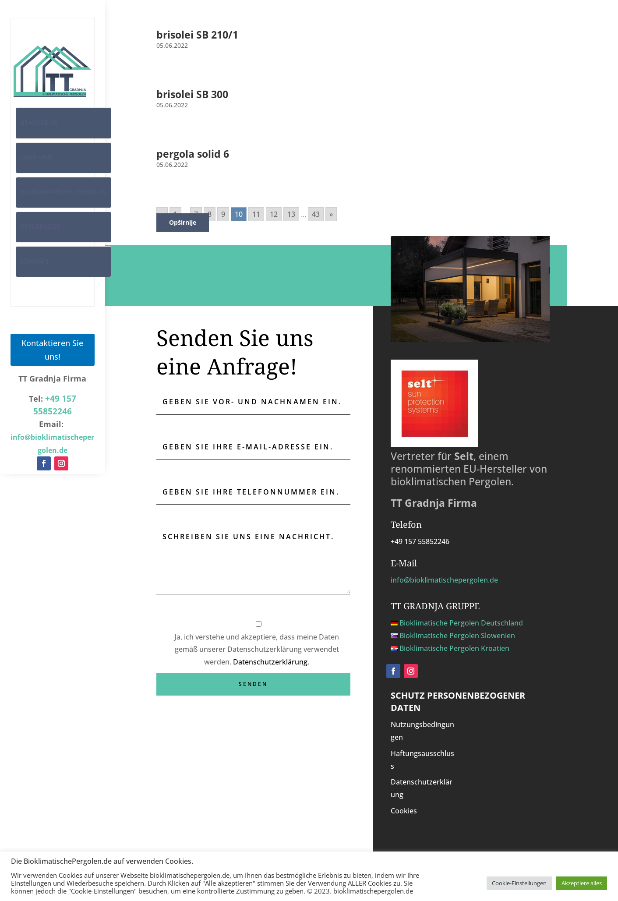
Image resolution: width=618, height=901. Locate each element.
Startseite (39, 123)
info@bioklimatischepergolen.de (444, 580)
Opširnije (182, 222)
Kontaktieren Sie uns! (52, 349)
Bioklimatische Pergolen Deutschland (461, 623)
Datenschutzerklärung (270, 662)
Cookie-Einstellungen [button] (519, 883)
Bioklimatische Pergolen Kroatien (454, 648)
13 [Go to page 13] (291, 214)
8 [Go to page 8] (210, 214)
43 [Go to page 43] (316, 214)
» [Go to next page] (331, 214)
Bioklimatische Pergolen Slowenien (457, 635)
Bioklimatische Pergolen (63, 192)
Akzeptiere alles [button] (581, 883)
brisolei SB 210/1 (197, 35)
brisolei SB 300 (192, 94)
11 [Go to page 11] (256, 214)
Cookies (404, 811)
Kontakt (35, 262)
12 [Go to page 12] (274, 214)
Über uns (36, 157)
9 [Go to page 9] (223, 214)
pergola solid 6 (192, 154)
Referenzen (40, 227)
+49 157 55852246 (420, 541)
